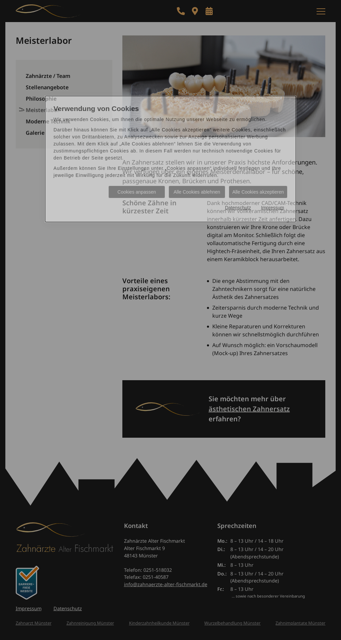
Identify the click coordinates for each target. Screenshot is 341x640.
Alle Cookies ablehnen (197, 192)
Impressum (272, 207)
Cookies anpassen (136, 192)
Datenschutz (238, 207)
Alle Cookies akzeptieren (258, 192)
